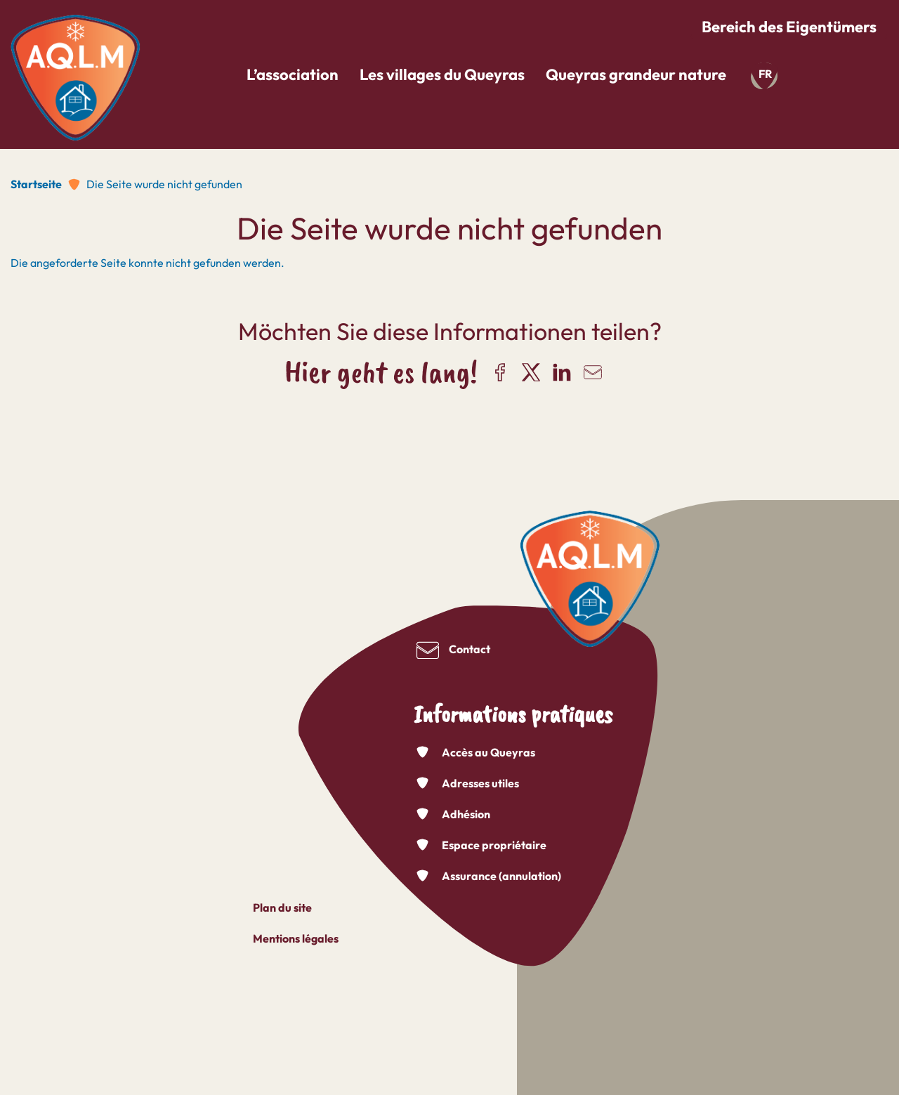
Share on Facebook (500, 372)
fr (765, 74)
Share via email (593, 372)
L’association (293, 74)
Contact (469, 649)
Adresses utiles (480, 783)
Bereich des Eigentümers (789, 27)
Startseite (36, 184)
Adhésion (466, 814)
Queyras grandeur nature (636, 74)
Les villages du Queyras (442, 74)
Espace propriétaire (494, 845)
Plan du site (282, 907)
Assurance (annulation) (501, 876)
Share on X (531, 372)
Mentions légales (296, 938)
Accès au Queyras (488, 752)
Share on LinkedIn (562, 372)
